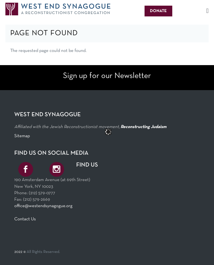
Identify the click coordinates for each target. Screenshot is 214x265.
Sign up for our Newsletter (107, 76)
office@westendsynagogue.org (43, 206)
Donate (158, 11)
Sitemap (22, 136)
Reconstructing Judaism (143, 127)
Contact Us (25, 219)
